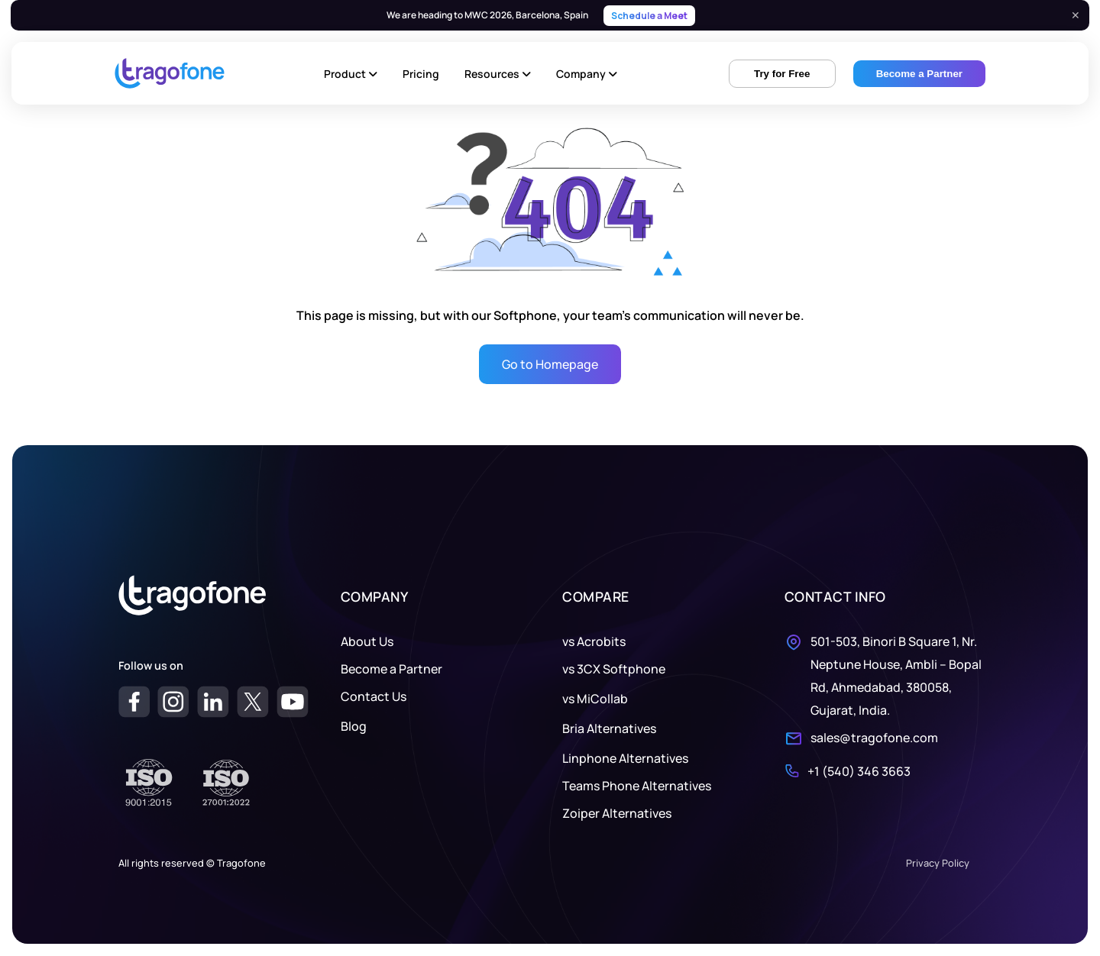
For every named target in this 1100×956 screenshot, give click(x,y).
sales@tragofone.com (874, 737)
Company (586, 73)
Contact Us (373, 696)
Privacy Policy (937, 863)
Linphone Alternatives (625, 758)
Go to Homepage (550, 364)
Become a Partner (391, 668)
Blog (354, 726)
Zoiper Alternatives (616, 813)
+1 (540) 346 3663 (859, 771)
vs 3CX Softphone (613, 668)
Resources (497, 73)
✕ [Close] (1075, 15)
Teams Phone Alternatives (636, 785)
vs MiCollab (595, 698)
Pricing (421, 73)
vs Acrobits (594, 641)
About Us (367, 641)
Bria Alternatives (609, 728)
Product (350, 73)
